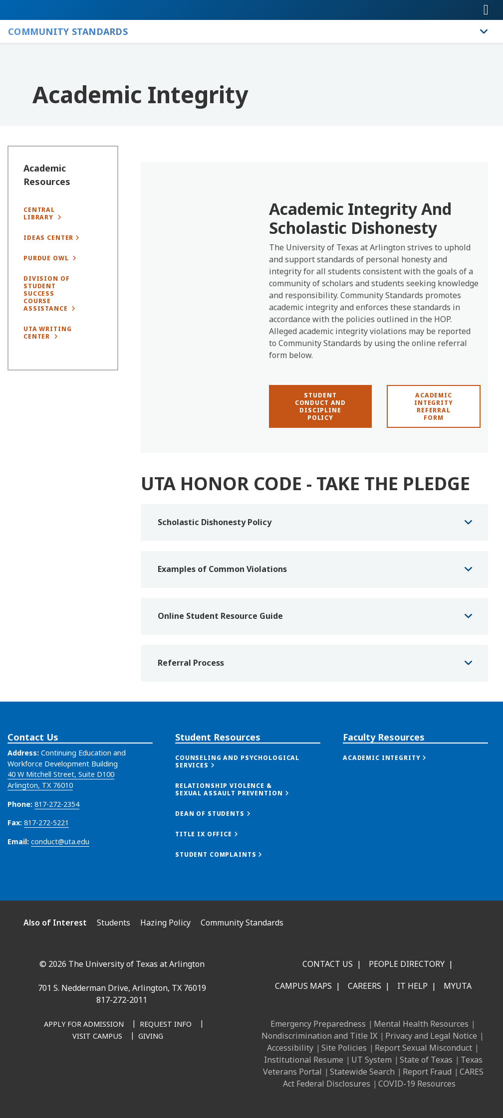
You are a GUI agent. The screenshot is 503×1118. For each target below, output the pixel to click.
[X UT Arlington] (108, 1076)
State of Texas (426, 1059)
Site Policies (344, 1047)
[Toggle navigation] (486, 9)
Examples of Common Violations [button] (222, 596)
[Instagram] (86, 1076)
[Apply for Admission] (84, 1024)
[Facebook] (42, 1076)
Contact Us (327, 963)
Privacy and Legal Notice (431, 1035)
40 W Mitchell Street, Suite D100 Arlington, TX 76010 (60, 806)
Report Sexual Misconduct (423, 1047)
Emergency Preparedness (318, 1023)
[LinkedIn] (64, 1076)
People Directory (407, 963)
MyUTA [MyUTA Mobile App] (458, 985)
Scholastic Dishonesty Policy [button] (214, 550)
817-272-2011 (121, 999)
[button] (247, 788)
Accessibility (290, 1047)
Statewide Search (362, 1071)
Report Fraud (427, 1071)
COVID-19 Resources (417, 1083)
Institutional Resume (303, 1059)
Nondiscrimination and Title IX (319, 1035)
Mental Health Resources (421, 1023)
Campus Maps (303, 985)
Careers (364, 985)
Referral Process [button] (191, 690)
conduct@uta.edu (60, 868)
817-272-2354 (56, 830)
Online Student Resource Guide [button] (220, 643)
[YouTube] (130, 1076)
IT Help (412, 985)
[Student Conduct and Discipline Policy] (320, 406)
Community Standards (242, 922)
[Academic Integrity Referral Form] (434, 406)
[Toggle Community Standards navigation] (484, 31)
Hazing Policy (165, 922)
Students (113, 922)
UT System (371, 1059)
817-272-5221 (46, 849)
